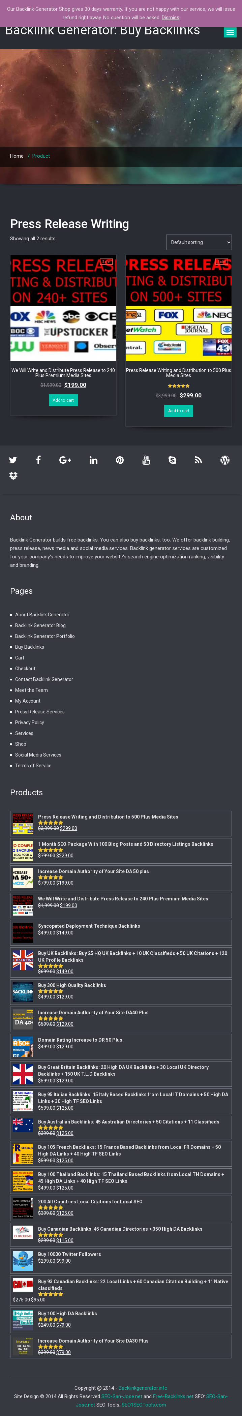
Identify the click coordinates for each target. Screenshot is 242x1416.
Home (17, 156)
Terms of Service (33, 765)
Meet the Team (31, 690)
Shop (20, 744)
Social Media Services (38, 755)
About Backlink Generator (42, 614)
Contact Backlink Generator (44, 679)
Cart (19, 657)
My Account (27, 701)
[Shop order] (199, 242)
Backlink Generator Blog (40, 625)
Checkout (25, 668)
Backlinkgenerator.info (143, 1388)
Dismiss (170, 17)
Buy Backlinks (29, 647)
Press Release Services (40, 711)
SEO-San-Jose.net (121, 1396)
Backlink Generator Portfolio (45, 636)
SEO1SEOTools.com (144, 1405)
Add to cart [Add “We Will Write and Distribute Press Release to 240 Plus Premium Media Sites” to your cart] (63, 400)
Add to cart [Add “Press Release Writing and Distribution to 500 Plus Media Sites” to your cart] (178, 410)
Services (24, 733)
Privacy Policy (29, 722)
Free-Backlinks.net (173, 1396)
